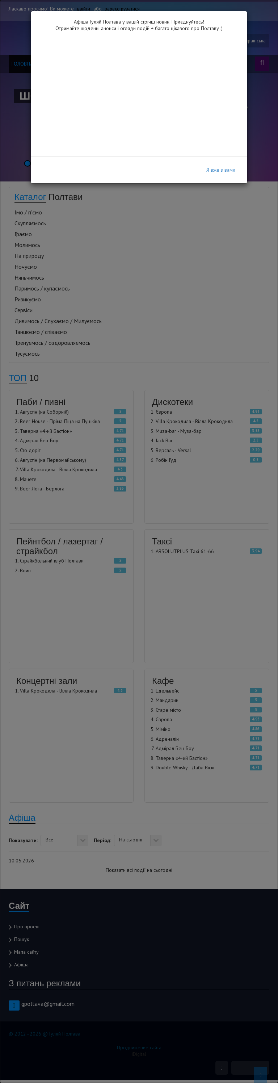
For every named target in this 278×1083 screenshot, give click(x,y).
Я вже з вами (220, 170)
